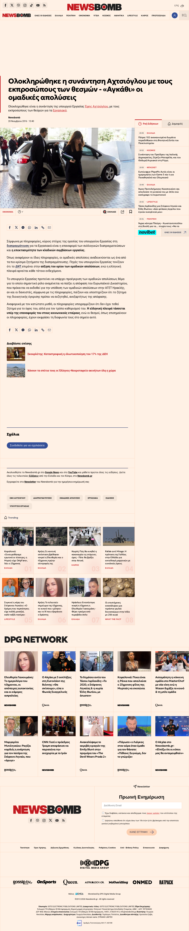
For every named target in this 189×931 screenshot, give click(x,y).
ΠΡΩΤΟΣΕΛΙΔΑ (153, 15)
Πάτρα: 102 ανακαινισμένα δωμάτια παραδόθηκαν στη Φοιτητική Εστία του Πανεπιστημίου (158, 140)
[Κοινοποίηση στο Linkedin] (36, 228)
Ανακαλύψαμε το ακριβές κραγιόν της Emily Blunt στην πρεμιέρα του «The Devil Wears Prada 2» (93, 749)
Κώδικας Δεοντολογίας (84, 848)
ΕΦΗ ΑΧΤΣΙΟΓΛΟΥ (17, 498)
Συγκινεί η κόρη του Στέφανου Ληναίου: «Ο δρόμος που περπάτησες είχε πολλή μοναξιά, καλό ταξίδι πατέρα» (16, 608)
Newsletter (30, 481)
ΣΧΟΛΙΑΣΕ (109, 212)
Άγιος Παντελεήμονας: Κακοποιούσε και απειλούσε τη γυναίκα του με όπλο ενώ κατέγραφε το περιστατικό (159, 191)
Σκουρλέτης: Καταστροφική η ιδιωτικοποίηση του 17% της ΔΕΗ (67, 354)
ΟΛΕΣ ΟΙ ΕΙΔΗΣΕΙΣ (37, 15)
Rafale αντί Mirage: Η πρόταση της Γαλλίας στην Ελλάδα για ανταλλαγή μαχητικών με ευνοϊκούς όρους (117, 557)
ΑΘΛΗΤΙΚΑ (113, 15)
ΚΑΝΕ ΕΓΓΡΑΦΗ (142, 832)
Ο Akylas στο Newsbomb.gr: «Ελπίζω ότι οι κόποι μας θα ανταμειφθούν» (169, 747)
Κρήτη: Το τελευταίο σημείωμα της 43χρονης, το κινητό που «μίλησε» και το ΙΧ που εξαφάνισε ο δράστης (50, 608)
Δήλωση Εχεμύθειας (59, 848)
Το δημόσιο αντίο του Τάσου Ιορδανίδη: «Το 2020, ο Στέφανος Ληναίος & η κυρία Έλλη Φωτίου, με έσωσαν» (93, 686)
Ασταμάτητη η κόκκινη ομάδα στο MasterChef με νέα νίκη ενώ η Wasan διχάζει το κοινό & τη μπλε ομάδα (169, 685)
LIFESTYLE (127, 15)
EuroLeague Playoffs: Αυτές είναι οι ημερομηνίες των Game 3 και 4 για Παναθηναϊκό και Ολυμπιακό (156, 174)
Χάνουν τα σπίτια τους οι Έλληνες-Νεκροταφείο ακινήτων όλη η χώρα (71, 370)
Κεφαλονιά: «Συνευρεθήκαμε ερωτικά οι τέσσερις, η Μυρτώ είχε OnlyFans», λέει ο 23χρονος (16, 557)
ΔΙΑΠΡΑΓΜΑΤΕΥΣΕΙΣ (42, 498)
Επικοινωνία (149, 848)
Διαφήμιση (164, 848)
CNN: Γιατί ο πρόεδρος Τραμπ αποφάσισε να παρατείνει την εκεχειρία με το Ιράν (56, 747)
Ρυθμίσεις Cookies (107, 848)
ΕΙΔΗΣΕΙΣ (110, 498)
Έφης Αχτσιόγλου (96, 106)
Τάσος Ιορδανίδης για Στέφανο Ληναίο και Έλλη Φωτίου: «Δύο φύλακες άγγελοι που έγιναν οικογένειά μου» (159, 209)
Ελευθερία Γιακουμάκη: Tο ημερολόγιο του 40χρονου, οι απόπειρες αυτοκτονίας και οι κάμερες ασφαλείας (19, 686)
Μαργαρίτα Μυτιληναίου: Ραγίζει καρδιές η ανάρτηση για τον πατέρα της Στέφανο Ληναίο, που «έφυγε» (17, 751)
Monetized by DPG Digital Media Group (104, 894)
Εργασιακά (60, 110)
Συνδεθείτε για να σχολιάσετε (27, 445)
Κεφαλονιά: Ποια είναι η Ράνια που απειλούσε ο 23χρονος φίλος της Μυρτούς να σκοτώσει (132, 683)
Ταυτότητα (24, 848)
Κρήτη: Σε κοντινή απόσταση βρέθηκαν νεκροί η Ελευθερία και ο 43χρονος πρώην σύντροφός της (50, 557)
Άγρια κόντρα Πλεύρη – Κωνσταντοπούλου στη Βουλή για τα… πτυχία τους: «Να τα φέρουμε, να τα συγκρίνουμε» (160, 226)
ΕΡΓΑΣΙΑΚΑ (93, 498)
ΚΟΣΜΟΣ (101, 15)
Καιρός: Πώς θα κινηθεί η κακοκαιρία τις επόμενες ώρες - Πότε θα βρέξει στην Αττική (84, 556)
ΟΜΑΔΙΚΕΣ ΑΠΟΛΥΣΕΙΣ (70, 498)
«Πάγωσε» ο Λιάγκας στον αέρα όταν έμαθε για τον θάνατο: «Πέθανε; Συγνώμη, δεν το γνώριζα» (132, 749)
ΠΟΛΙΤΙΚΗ (65, 15)
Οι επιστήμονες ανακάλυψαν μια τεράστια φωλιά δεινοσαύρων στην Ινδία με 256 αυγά (117, 608)
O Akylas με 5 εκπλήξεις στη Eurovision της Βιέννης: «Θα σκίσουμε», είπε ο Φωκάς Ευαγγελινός (56, 685)
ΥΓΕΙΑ (90, 15)
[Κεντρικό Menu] (184, 15)
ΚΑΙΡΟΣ (139, 15)
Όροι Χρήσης (40, 848)
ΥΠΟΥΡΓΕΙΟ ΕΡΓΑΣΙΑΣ (19, 506)
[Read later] (131, 211)
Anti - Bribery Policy (129, 848)
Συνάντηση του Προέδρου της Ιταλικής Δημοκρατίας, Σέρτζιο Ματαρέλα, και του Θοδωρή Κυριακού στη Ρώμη (159, 157)
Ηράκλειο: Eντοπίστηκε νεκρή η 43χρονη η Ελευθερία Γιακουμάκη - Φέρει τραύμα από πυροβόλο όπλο (84, 608)
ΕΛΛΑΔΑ (53, 15)
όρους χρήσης (153, 813)
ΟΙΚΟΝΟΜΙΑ (78, 15)
